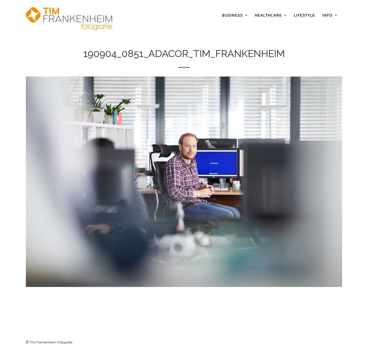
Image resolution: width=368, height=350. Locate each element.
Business (232, 15)
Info (327, 15)
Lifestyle (304, 15)
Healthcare (268, 15)
